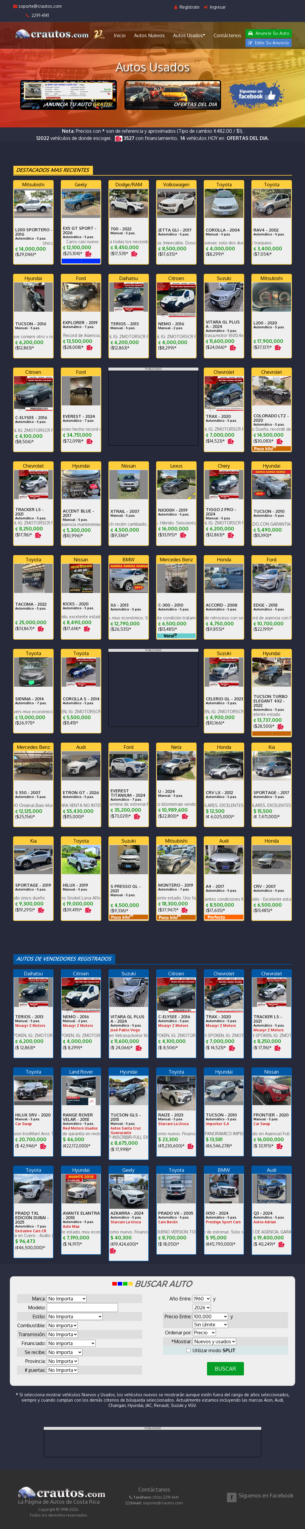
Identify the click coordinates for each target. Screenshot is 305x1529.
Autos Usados (189, 35)
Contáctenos (227, 35)
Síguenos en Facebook (266, 1495)
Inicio (120, 35)
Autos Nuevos (149, 35)
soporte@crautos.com (37, 6)
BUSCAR (225, 1368)
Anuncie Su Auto (268, 33)
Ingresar (215, 7)
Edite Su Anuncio (268, 42)
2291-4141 (37, 15)
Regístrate (187, 7)
